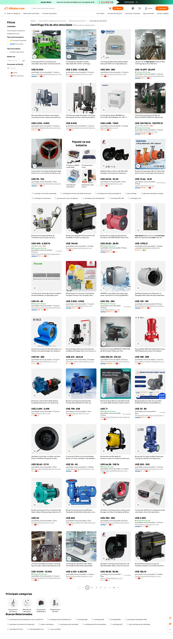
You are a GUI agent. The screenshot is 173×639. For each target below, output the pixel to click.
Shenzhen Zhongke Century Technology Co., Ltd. (150, 415)
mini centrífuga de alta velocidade (138, 624)
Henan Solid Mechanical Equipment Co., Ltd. (46, 74)
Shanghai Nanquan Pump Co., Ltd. (77, 413)
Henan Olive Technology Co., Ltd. (146, 132)
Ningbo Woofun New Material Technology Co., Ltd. (150, 306)
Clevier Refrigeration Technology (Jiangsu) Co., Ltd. (46, 184)
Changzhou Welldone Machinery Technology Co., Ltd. (46, 128)
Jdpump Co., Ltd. (106, 250)
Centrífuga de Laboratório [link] (98, 21)
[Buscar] (117, 8)
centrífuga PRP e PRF (116, 198)
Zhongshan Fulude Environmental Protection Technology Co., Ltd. (46, 308)
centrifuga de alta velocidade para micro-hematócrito (25, 619)
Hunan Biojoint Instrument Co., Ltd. (147, 524)
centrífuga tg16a (98, 619)
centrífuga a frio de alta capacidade (44, 193)
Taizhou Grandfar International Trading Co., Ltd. (115, 361)
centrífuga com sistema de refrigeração (20, 624)
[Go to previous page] (79, 588)
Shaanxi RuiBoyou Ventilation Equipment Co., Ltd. (115, 522)
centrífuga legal (81, 619)
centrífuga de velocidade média (136, 619)
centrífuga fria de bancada (41, 198)
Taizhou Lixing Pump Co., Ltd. (145, 186)
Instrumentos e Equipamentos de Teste (52, 21)
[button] (110, 8)
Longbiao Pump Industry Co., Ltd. (42, 522)
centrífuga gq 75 (116, 624)
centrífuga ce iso (134, 198)
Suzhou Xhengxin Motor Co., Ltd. (111, 184)
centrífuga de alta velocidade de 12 (59, 619)
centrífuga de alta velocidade (68, 624)
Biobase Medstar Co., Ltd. (109, 128)
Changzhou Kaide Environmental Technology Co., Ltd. (81, 128)
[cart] (140, 9)
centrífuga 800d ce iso (35, 629)
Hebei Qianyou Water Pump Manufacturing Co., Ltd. (81, 522)
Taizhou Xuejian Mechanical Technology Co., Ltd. (115, 417)
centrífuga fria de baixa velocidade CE (108, 193)
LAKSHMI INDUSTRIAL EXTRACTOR (147, 248)
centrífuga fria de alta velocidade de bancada (76, 193)
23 (114, 587)
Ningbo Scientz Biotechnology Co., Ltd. (79, 74)
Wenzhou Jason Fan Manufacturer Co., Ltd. (46, 469)
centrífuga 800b (114, 619)
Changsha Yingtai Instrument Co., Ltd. (113, 74)
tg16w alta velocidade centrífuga (152, 193)
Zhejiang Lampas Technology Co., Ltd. (79, 248)
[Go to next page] (118, 588)
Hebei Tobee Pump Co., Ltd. (40, 413)
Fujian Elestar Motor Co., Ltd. (110, 310)
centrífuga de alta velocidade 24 (93, 198)
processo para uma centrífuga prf (66, 198)
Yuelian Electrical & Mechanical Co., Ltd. (113, 471)
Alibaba (32, 21)
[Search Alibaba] (69, 8)
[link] (170, 618)
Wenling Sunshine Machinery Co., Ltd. (44, 361)
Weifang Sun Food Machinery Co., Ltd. (79, 306)
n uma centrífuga (54, 629)
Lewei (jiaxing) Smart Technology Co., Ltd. (80, 469)
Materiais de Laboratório (77, 21)
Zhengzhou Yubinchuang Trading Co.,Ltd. (80, 361)
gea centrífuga (130, 193)
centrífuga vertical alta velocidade (94, 624)
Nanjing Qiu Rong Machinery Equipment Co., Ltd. (46, 254)
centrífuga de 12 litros (15, 629)
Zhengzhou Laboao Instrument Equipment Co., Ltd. (150, 76)
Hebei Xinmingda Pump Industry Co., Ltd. (149, 469)
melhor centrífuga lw (46, 624)
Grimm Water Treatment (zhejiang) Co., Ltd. (149, 361)
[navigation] (17, 304)
